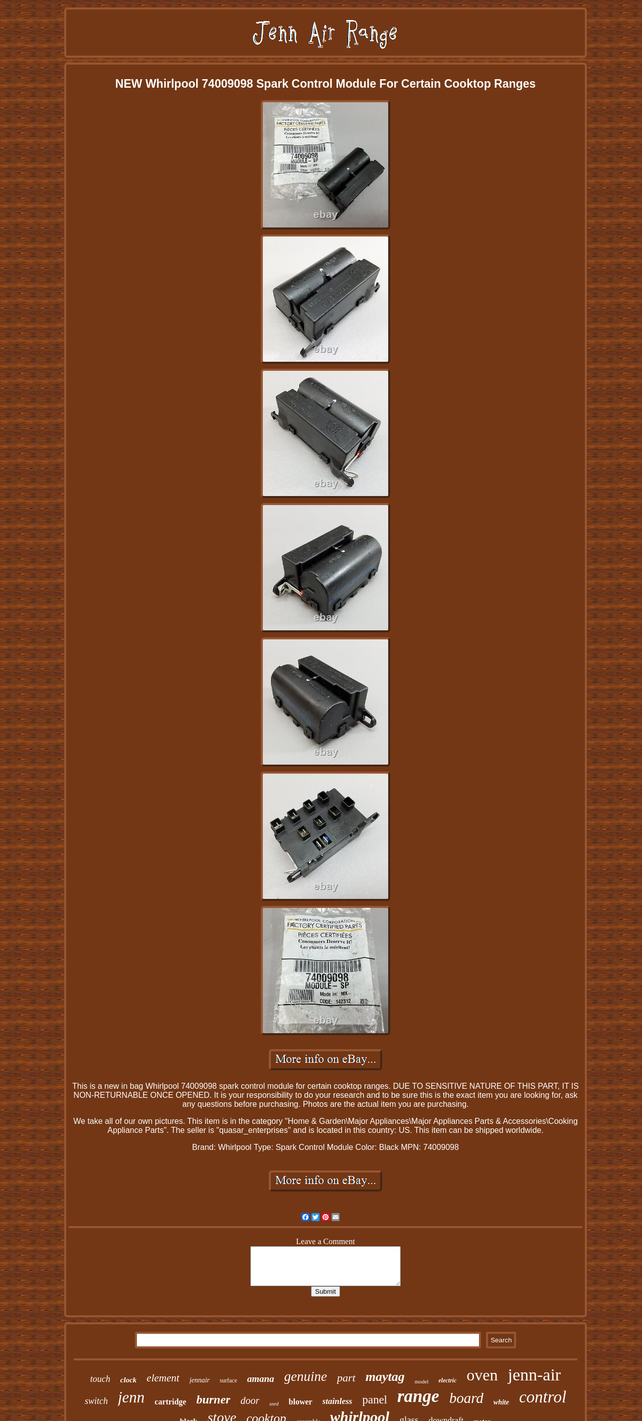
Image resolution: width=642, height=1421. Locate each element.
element (162, 1378)
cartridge (170, 1401)
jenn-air (534, 1374)
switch (96, 1401)
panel (374, 1399)
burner (213, 1399)
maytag (385, 1376)
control (542, 1397)
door (249, 1400)
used (273, 1403)
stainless (338, 1401)
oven (482, 1375)
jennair (200, 1380)
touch (100, 1379)
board (466, 1398)
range (418, 1396)
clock (128, 1380)
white (501, 1402)
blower (300, 1401)
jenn (131, 1397)
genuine (305, 1376)
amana (260, 1378)
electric (447, 1380)
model (422, 1381)
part (346, 1377)
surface (228, 1380)
